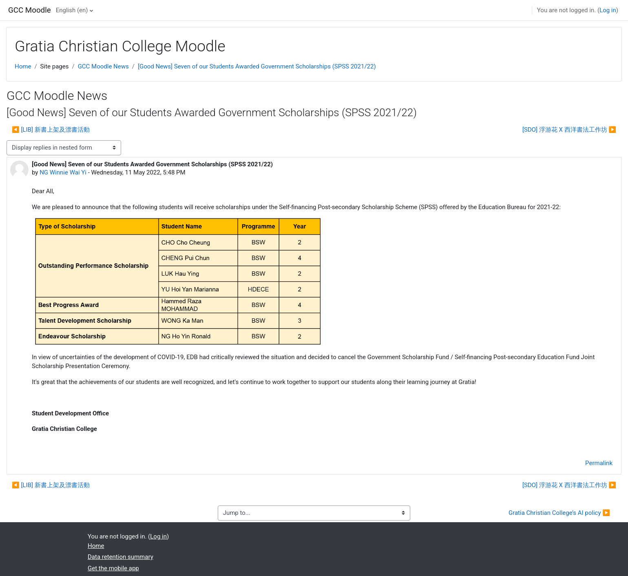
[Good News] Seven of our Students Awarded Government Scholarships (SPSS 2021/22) (257, 66)
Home (23, 66)
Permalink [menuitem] (599, 463)
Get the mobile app (113, 568)
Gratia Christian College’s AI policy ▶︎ (559, 512)
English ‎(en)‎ (72, 10)
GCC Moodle (29, 10)
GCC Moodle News (103, 66)
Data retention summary (120, 557)
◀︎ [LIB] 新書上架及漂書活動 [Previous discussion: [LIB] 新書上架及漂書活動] (51, 129)
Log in (607, 10)
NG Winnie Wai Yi (63, 172)
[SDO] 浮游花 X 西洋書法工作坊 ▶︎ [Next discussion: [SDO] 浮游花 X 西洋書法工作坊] (569, 129)
